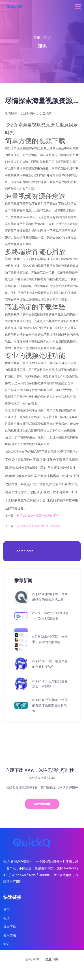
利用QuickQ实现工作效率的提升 (38, 515)
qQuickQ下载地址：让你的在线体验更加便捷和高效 (50, 705)
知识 (47, 37)
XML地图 (52, 959)
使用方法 (9, 935)
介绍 (6, 918)
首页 (36, 37)
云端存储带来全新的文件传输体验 (38, 526)
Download (42, 804)
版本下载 (9, 927)
